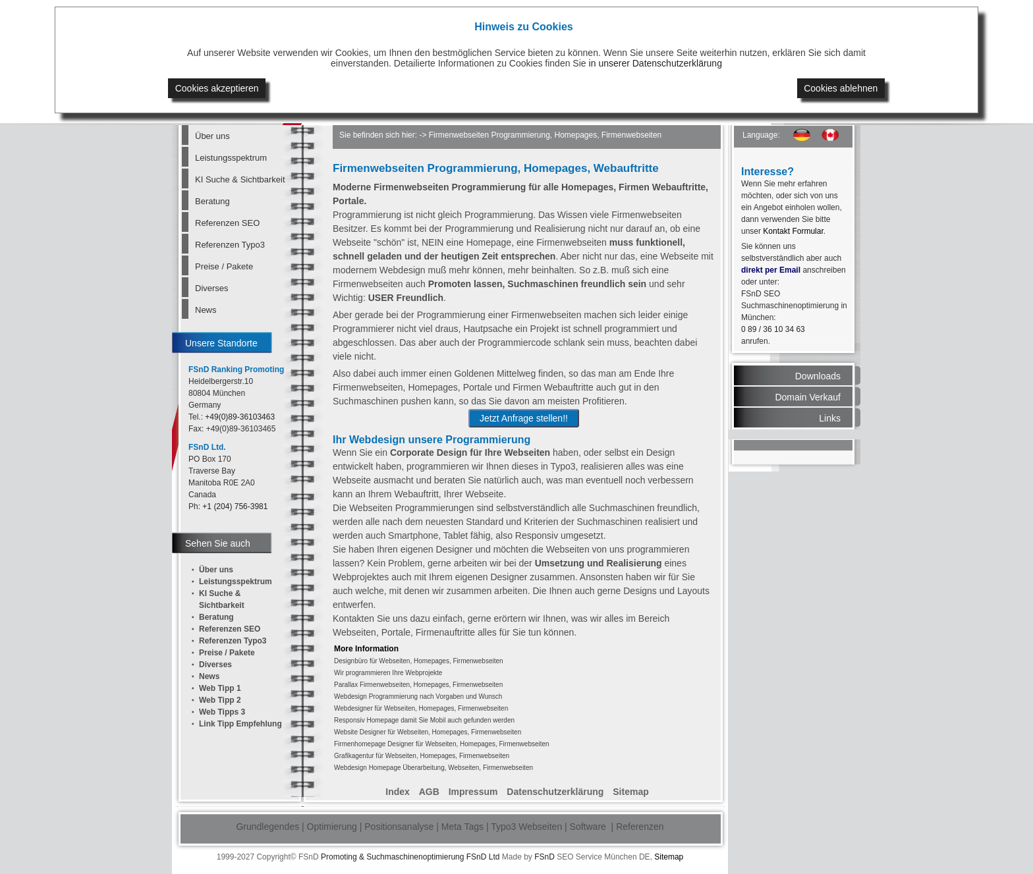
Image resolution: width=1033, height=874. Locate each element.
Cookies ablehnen (841, 88)
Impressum (473, 791)
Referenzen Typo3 (230, 245)
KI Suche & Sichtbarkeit (239, 179)
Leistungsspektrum (231, 158)
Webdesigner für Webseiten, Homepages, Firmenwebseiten (421, 708)
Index (397, 791)
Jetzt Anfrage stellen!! (524, 418)
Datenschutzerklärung (555, 791)
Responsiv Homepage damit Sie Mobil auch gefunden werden (424, 720)
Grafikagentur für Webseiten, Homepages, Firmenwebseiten (421, 755)
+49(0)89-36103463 (240, 417)
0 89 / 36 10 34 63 (773, 329)
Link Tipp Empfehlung (240, 723)
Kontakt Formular (793, 231)
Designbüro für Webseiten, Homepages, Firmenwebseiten (418, 661)
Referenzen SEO (227, 223)
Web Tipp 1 (220, 688)
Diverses (212, 288)
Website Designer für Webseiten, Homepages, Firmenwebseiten (427, 732)
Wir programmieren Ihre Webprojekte (388, 672)
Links (830, 418)
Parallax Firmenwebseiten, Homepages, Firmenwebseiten (418, 684)
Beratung (212, 201)
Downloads (818, 376)
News (206, 310)
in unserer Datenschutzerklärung (655, 63)
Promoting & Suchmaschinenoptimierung (392, 856)
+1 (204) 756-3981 (234, 506)
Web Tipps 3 (222, 712)
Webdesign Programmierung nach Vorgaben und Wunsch (418, 696)
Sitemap (630, 791)
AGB (429, 791)
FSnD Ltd (483, 856)
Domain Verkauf (808, 397)
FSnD (544, 856)
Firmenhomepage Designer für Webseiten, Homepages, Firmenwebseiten (441, 744)
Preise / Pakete (224, 266)
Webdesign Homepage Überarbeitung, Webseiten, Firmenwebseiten (433, 767)
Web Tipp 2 (220, 700)
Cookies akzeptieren (217, 88)
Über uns (212, 136)
